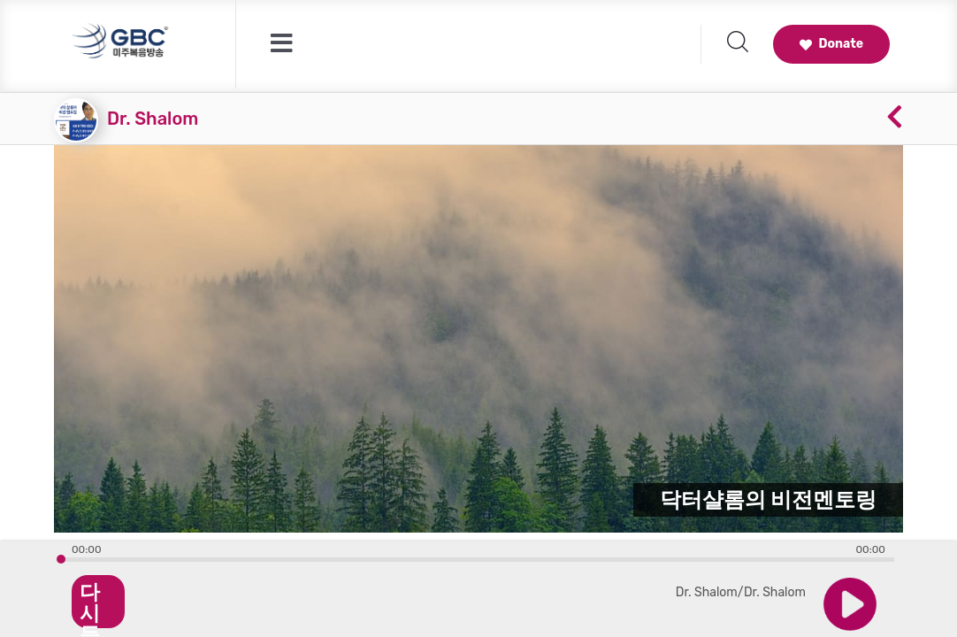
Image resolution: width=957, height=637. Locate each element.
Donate (831, 43)
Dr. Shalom (152, 118)
